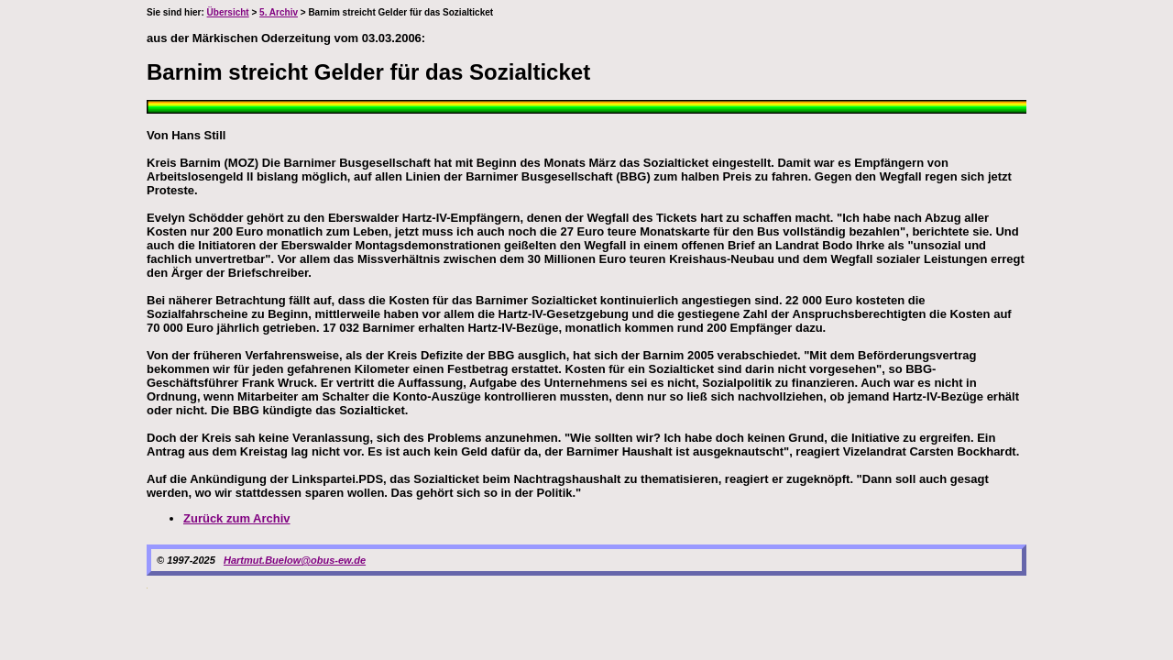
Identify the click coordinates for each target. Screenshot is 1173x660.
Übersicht (228, 12)
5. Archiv (278, 12)
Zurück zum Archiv (237, 518)
